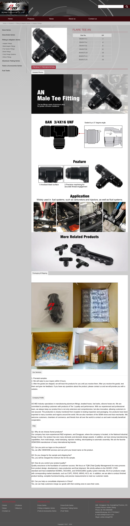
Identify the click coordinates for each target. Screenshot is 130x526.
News (51, 19)
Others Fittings (7, 57)
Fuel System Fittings (9, 49)
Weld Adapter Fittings (9, 46)
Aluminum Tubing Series (11, 61)
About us (72, 19)
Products (30, 19)
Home (10, 19)
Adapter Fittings (37, 23)
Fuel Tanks (6, 70)
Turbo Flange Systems (9, 54)
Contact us (93, 19)
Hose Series (6, 30)
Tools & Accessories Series (12, 66)
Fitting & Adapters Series (23, 23)
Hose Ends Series (8, 35)
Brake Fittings (7, 51)
